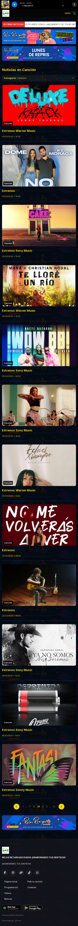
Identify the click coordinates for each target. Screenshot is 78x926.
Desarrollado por (12, 921)
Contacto (31, 887)
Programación (11, 887)
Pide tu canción (35, 881)
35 (54, 806)
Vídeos (7, 893)
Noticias (8, 899)
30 (43, 806)
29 (38, 806)
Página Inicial (10, 881)
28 (34, 806)
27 (30, 806)
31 (47, 806)
